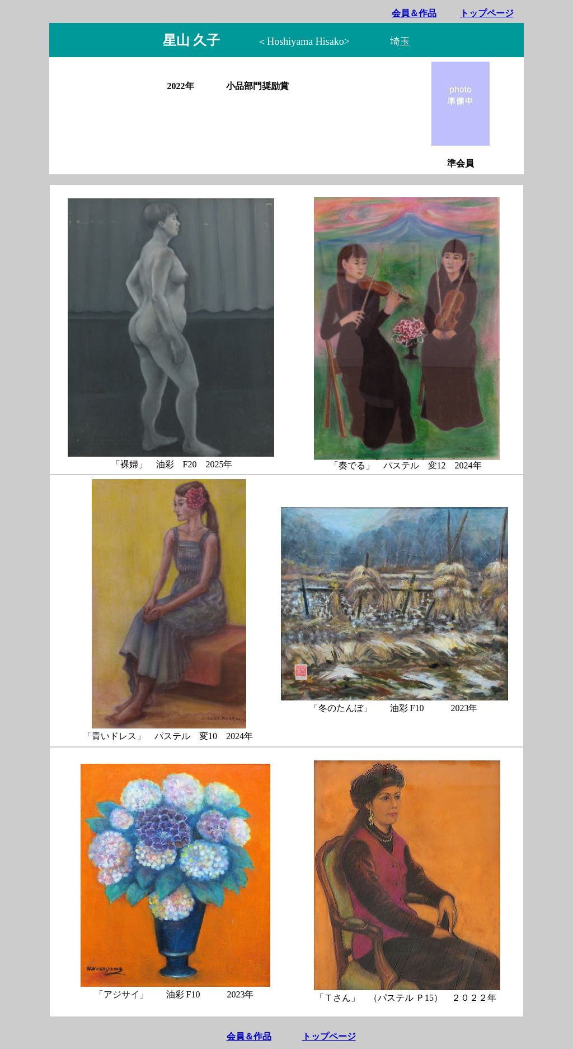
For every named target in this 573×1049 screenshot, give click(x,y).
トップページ (487, 13)
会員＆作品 (414, 13)
